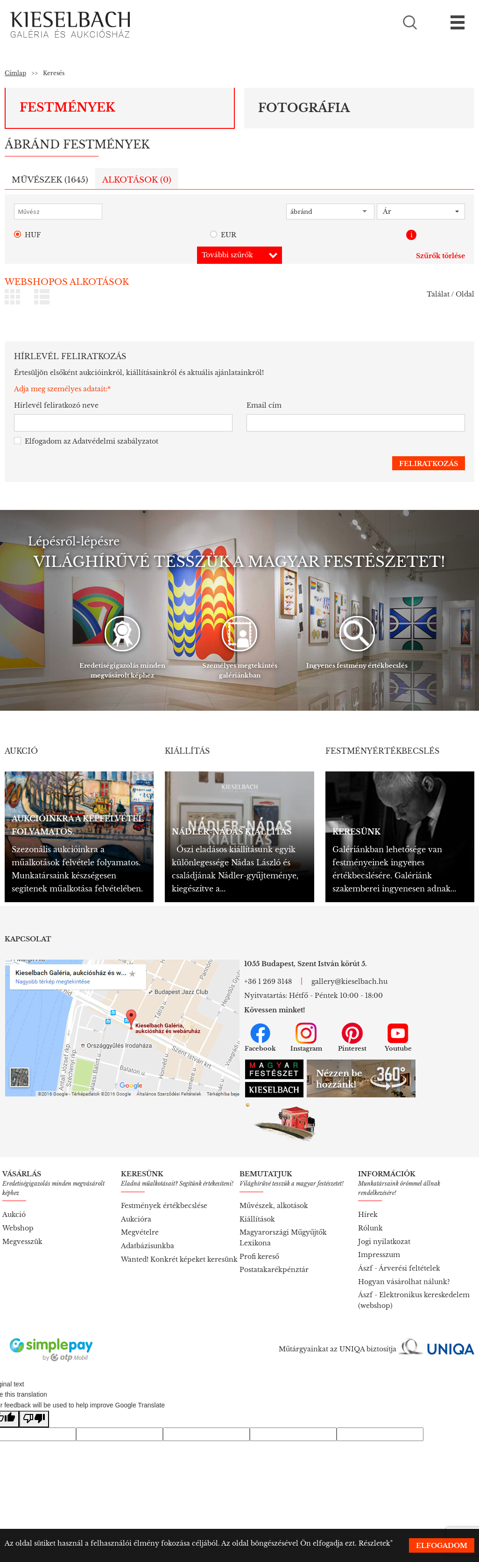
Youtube (398, 1038)
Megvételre (140, 1232)
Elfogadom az (86, 441)
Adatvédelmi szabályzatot (115, 441)
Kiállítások (257, 1219)
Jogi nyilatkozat (384, 1241)
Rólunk (370, 1228)
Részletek (374, 1543)
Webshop (18, 1228)
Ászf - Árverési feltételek (399, 1268)
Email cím (264, 405)
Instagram (306, 1038)
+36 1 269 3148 (268, 981)
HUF (27, 235)
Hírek (368, 1214)
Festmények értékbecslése (164, 1206)
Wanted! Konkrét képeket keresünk (179, 1259)
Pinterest (352, 1038)
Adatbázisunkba (147, 1246)
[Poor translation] (34, 1419)
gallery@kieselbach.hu (349, 981)
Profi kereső (259, 1256)
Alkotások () (136, 180)
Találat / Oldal (450, 294)
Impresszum (379, 1255)
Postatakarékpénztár (274, 1269)
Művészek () (50, 180)
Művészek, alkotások (274, 1206)
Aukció (14, 1214)
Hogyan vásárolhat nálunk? (404, 1282)
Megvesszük (22, 1241)
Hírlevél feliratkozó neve (56, 405)
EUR (223, 235)
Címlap (15, 73)
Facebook (260, 1038)
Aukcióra (136, 1219)
